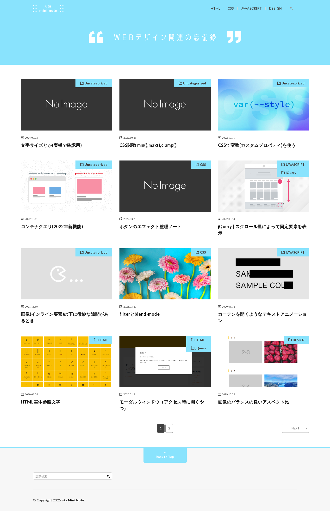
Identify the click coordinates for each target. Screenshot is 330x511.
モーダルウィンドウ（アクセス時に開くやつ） (161, 405)
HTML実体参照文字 (40, 401)
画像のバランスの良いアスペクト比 (253, 401)
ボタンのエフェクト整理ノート (150, 226)
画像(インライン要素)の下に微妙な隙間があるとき (65, 317)
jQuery (291, 173)
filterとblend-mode (139, 314)
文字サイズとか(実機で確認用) (51, 145)
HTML (215, 8)
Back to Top (165, 457)
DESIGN (275, 8)
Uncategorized (96, 83)
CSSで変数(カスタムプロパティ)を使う (257, 145)
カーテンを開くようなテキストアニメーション (262, 317)
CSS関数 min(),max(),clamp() (148, 145)
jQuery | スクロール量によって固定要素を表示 (262, 230)
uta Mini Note (73, 500)
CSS (231, 8)
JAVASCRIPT (251, 8)
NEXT (295, 428)
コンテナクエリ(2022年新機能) (52, 226)
